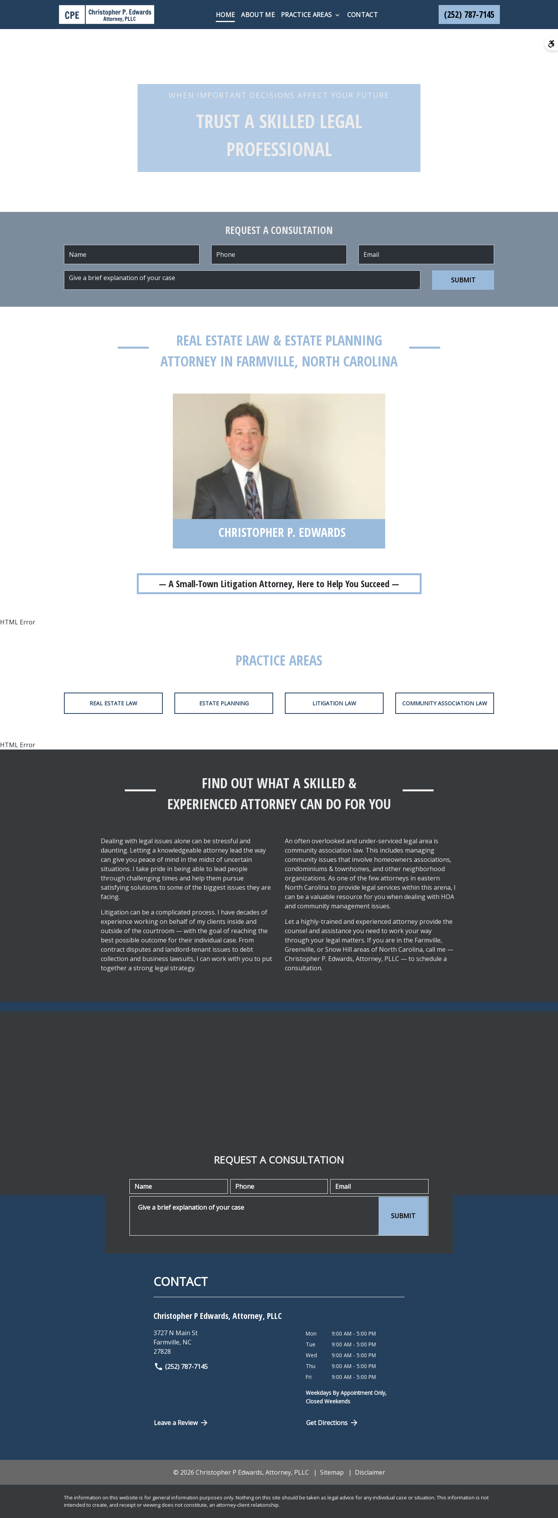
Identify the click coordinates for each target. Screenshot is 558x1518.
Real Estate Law (113, 703)
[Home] (225, 14)
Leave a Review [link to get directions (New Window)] (181, 1422)
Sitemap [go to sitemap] (332, 1472)
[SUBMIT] (463, 280)
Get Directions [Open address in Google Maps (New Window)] (332, 1422)
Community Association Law (444, 703)
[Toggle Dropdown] (337, 15)
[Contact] (362, 14)
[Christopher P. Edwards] (282, 533)
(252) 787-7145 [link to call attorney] (181, 1366)
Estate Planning (224, 703)
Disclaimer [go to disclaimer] (370, 1472)
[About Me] (258, 14)
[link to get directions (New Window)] (223, 1342)
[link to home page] (106, 14)
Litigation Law (334, 703)
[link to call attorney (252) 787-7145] (469, 14)
